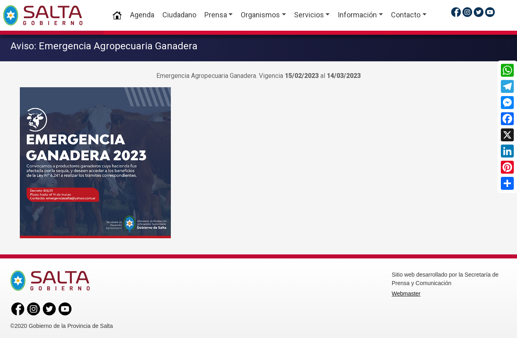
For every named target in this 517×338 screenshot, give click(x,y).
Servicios (309, 14)
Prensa (215, 14)
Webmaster (406, 292)
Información (357, 14)
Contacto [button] (405, 14)
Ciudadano (179, 14)
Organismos (260, 14)
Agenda (142, 14)
